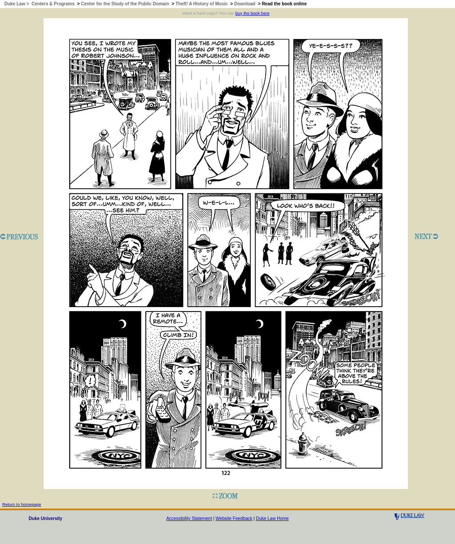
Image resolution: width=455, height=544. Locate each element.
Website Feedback (234, 518)
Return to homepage (21, 504)
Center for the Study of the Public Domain (125, 3)
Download (244, 3)
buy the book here (252, 13)
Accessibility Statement (189, 518)
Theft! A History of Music (202, 3)
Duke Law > (17, 3)
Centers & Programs (53, 3)
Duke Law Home (272, 518)
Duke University (46, 518)
